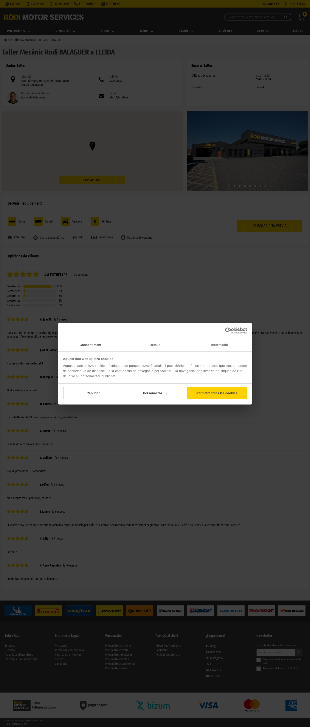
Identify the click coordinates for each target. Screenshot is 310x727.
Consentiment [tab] (90, 345)
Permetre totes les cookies (216, 393)
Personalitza (155, 393)
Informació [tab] (219, 345)
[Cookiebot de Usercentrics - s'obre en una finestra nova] (228, 330)
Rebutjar (93, 393)
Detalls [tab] (155, 345)
